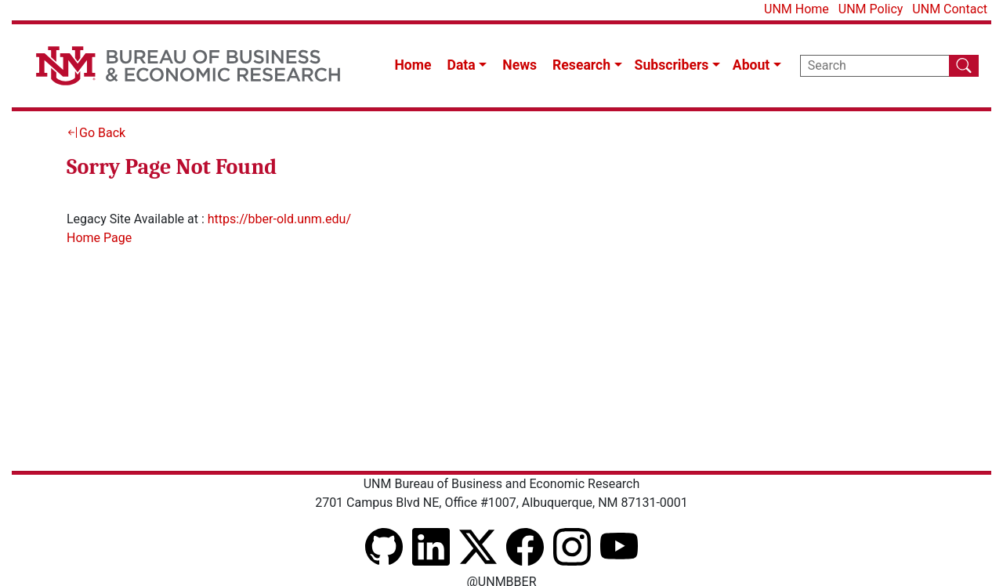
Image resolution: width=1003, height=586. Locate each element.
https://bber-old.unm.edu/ (279, 219)
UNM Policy (870, 9)
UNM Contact (949, 9)
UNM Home (796, 9)
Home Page (99, 237)
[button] (467, 65)
